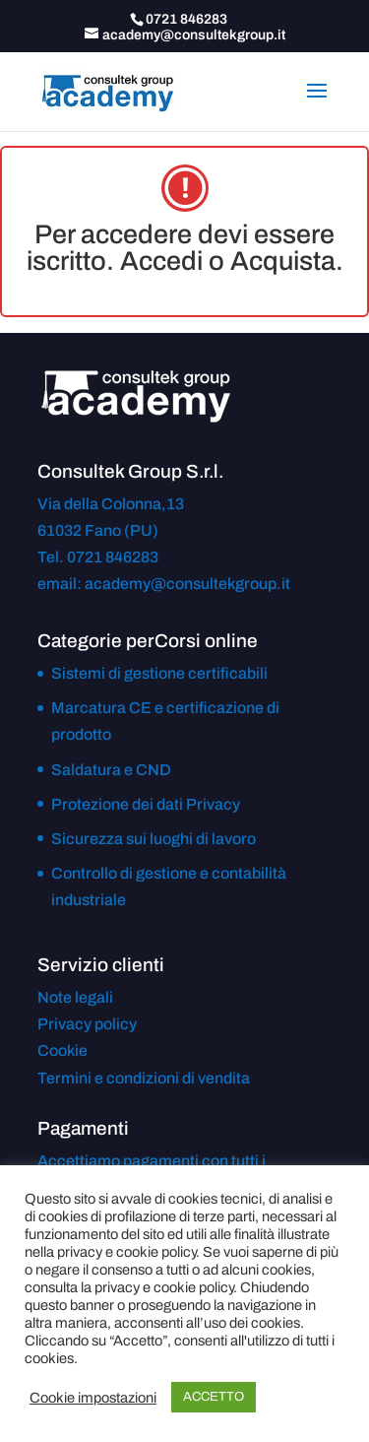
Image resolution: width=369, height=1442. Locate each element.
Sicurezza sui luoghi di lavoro (153, 838)
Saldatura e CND (111, 769)
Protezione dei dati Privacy (145, 804)
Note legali (75, 997)
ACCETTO (213, 1397)
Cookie (62, 1050)
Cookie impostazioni (93, 1398)
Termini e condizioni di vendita (143, 1078)
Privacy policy (87, 1024)
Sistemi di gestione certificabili (159, 673)
